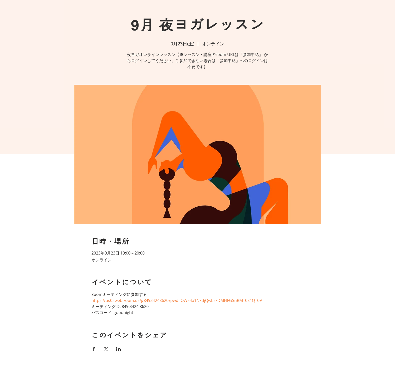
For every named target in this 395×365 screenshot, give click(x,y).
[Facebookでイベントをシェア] (93, 349)
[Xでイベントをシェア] (106, 349)
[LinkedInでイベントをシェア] (118, 349)
